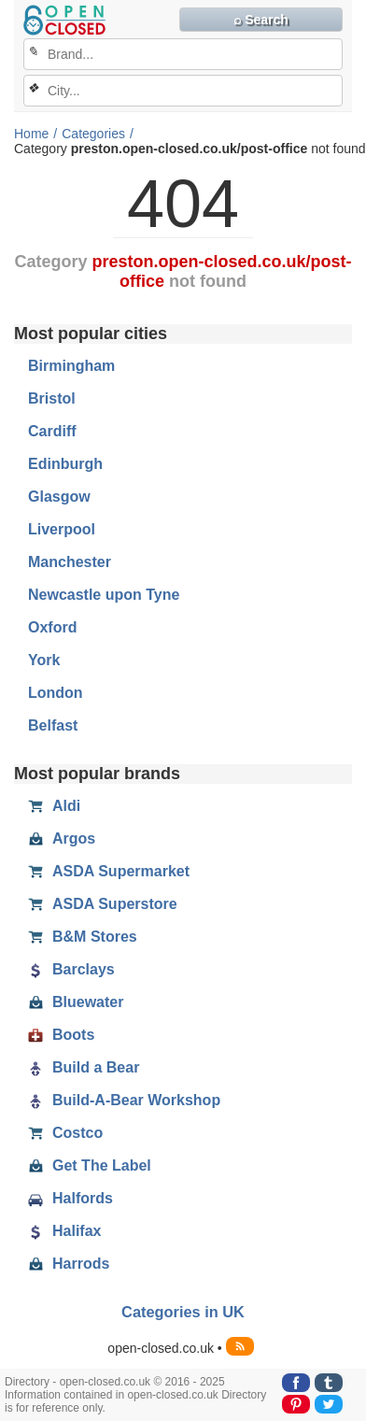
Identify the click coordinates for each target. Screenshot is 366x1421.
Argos (61, 839)
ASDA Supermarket (109, 871)
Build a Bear (83, 1067)
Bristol (52, 398)
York (44, 660)
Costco (65, 1133)
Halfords (70, 1198)
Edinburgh (65, 464)
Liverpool (61, 529)
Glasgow (59, 496)
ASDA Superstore (102, 904)
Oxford (52, 627)
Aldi (54, 806)
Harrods (68, 1264)
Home (31, 133)
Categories (93, 133)
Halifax (64, 1231)
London (55, 693)
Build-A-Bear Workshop (124, 1100)
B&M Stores (82, 937)
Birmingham (71, 366)
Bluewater (75, 1002)
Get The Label (89, 1166)
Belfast (52, 725)
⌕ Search (261, 19)
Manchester (69, 562)
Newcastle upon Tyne (103, 595)
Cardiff (52, 431)
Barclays (71, 969)
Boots (61, 1035)
